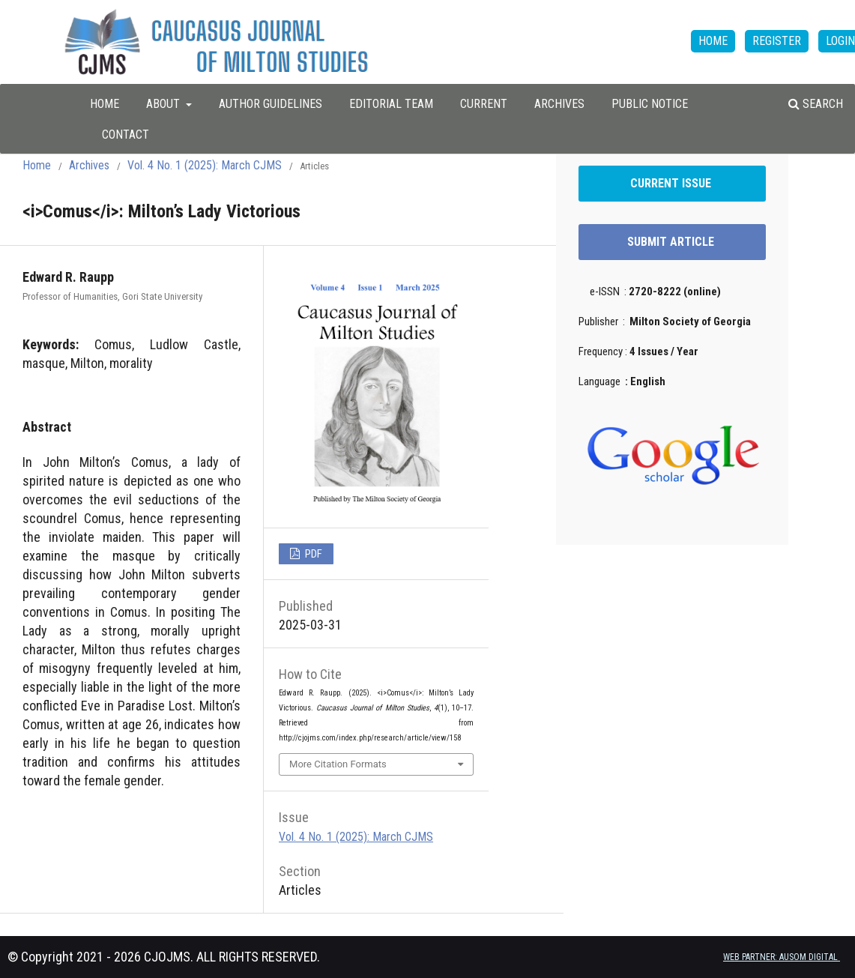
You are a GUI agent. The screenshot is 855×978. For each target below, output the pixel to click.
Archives (559, 104)
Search (815, 104)
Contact (125, 134)
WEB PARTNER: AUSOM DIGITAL (781, 957)
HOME (104, 104)
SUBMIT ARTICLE (672, 242)
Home (36, 165)
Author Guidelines (270, 104)
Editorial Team (391, 104)
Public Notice (649, 104)
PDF (312, 554)
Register (776, 41)
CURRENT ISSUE (672, 183)
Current (483, 104)
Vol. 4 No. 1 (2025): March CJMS (204, 165)
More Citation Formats (338, 764)
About (164, 104)
